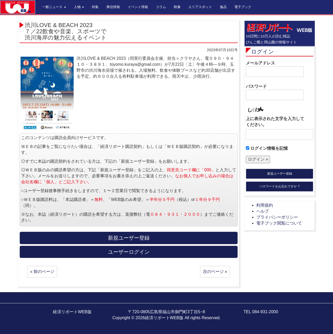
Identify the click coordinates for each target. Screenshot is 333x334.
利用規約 (264, 205)
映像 (177, 7)
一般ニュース (54, 7)
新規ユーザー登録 (279, 173)
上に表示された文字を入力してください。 (275, 121)
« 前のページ (42, 271)
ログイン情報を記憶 (267, 148)
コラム (161, 7)
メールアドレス (275, 69)
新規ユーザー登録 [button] (129, 238)
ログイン (262, 52)
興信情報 (113, 7)
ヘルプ (262, 211)
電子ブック (242, 7)
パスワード (275, 92)
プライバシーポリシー (277, 217)
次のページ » (215, 271)
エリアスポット (200, 7)
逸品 (223, 7)
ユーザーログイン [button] (129, 252)
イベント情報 (138, 7)
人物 (79, 7)
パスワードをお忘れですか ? (279, 186)
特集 (95, 7)
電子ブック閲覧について (279, 223)
